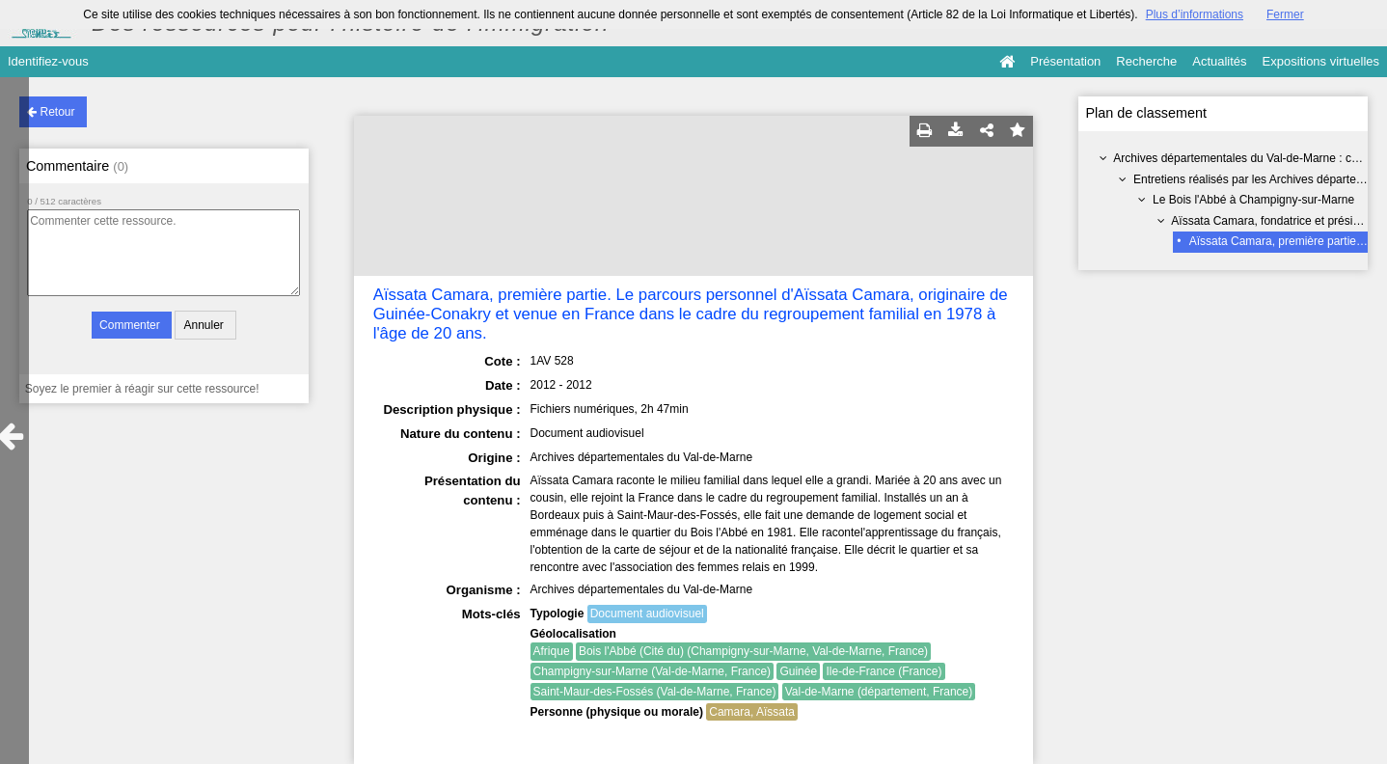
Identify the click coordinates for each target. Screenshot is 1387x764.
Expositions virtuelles (1321, 61)
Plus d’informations (1194, 14)
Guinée (798, 671)
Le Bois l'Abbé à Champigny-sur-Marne (1253, 199)
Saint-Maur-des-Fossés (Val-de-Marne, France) (654, 691)
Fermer (1285, 14)
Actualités (1219, 61)
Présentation (1065, 61)
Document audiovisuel (647, 613)
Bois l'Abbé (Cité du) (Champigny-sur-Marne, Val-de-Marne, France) (753, 651)
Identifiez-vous (48, 61)
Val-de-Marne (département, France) (879, 691)
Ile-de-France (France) (883, 671)
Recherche (1146, 61)
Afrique (551, 651)
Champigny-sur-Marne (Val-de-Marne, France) (652, 671)
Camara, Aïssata (752, 712)
